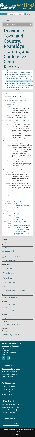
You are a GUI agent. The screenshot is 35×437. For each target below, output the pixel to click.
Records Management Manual (11, 404)
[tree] (17, 79)
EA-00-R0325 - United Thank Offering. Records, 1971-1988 (21, 83)
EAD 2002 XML (9, 260)
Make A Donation (10, 418)
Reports (6, 248)
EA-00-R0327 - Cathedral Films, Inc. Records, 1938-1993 (21, 86)
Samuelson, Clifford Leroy (21, 233)
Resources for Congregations (11, 369)
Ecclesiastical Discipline (9, 374)
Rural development (19, 219)
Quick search (6, 20)
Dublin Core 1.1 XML (11, 257)
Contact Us (5, 354)
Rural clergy (17, 217)
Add (5, 242)
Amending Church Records (10, 371)
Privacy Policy (17, 434)
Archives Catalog (7, 394)
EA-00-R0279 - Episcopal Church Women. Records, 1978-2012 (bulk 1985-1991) (21, 77)
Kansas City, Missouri (20, 222)
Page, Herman (18, 231)
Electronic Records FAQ (9, 410)
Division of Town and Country (20, 120)
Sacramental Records (8, 392)
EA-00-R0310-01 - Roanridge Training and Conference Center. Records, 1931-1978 (21, 79)
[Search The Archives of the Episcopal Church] (17, 14)
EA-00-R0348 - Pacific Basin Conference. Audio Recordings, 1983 (21, 88)
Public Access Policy (8, 389)
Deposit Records (11, 423)
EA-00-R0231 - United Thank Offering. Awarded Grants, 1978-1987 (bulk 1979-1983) (21, 74)
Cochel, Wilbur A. (19, 227)
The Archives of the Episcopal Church (11, 344)
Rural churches (18, 216)
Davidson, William (19, 229)
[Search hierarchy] (17, 24)
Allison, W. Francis (19, 225)
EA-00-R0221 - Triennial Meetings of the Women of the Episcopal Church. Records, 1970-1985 (21, 72)
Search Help (30, 14)
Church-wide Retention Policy (11, 407)
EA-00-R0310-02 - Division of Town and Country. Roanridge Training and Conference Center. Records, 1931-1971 (21, 81)
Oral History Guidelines (9, 412)
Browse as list (8, 251)
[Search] (25, 14)
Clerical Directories (8, 376)
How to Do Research (8, 386)
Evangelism (17, 214)
